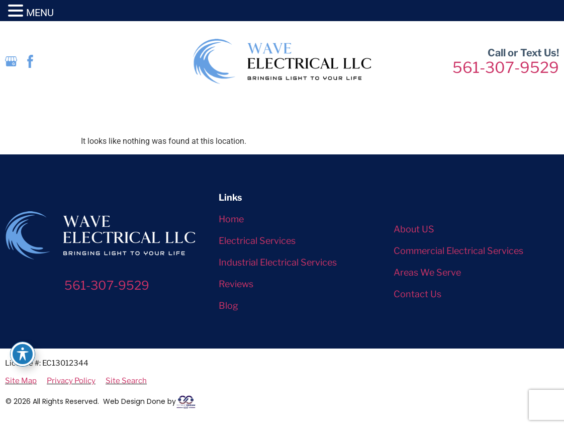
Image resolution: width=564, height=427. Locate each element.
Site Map (21, 380)
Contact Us (417, 294)
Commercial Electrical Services (458, 250)
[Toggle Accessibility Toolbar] (23, 354)
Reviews (236, 284)
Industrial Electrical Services (278, 262)
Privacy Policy (71, 380)
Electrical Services (257, 240)
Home (231, 219)
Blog (228, 305)
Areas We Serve (427, 272)
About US (414, 229)
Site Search (126, 380)
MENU (40, 13)
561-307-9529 (505, 67)
